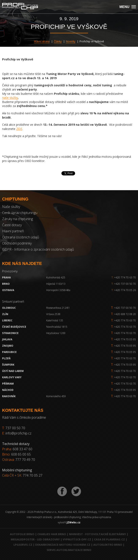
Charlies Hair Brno (51, 534)
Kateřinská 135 (54, 320)
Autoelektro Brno (107, 545)
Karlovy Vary (12, 377)
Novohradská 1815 (56, 327)
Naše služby (11, 206)
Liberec (7, 320)
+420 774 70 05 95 (125, 339)
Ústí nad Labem (13, 371)
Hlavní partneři (13, 231)
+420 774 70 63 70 (123, 277)
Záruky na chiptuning (17, 219)
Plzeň (6, 358)
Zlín (5, 314)
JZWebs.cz (73, 522)
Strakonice (10, 333)
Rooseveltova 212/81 (58, 308)
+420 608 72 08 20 (125, 314)
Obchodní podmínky (17, 243)
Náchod (8, 390)
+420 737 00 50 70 (123, 284)
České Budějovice (14, 327)
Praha (6, 277)
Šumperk (8, 364)
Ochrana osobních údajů (20, 237)
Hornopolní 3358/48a (58, 290)
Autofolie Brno (22, 534)
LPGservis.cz (23, 545)
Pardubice (9, 352)
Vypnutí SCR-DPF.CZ (77, 539)
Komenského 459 (56, 396)
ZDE (19, 129)
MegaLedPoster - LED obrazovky (35, 539)
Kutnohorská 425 (55, 277)
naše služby (10, 98)
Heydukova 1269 (55, 333)
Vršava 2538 (53, 314)
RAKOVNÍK (9, 396)
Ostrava (8, 290)
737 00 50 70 (15, 428)
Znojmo (7, 345)
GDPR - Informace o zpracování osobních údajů (38, 249)
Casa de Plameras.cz (109, 539)
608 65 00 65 (21, 454)
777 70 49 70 (25, 459)
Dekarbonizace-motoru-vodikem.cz (62, 545)
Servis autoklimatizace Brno (69, 550)
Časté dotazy (12, 225)
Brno (6, 284)
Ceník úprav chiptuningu (19, 212)
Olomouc (9, 308)
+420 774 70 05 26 (123, 290)
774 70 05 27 (32, 475)
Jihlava (7, 339)
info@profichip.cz (18, 433)
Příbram (8, 383)
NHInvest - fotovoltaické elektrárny (97, 534)
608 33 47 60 (22, 449)
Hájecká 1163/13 (55, 284)
